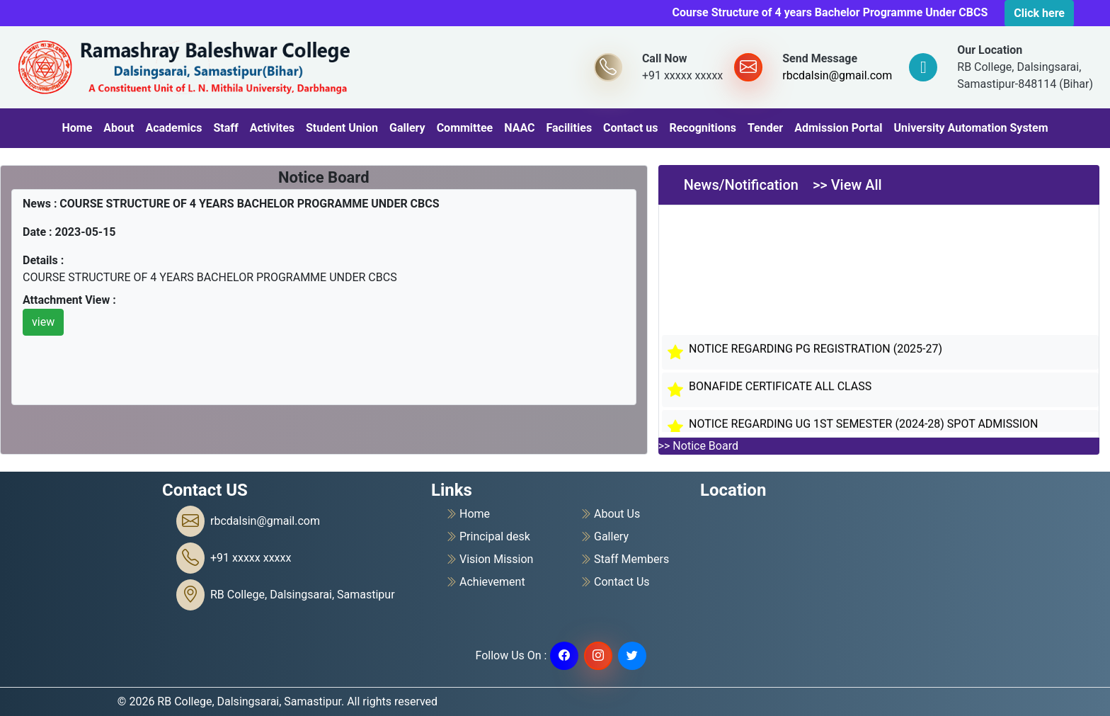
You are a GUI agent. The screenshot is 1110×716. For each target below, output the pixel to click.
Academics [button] (173, 128)
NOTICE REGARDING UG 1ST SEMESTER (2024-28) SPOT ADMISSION (863, 426)
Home (77, 128)
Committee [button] (465, 128)
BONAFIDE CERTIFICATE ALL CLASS (780, 388)
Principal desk (487, 536)
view (43, 322)
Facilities (569, 128)
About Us (610, 514)
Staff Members (624, 559)
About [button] (118, 128)
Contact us (630, 128)
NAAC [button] (519, 128)
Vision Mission (489, 559)
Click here (1039, 13)
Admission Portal (838, 128)
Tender (765, 128)
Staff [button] (225, 128)
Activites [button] (272, 128)
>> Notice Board (698, 446)
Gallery (407, 128)
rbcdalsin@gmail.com (837, 75)
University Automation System (970, 128)
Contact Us (615, 582)
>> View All (847, 184)
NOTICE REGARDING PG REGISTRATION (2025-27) (815, 351)
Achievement (485, 582)
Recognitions (702, 128)
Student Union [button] (342, 128)
